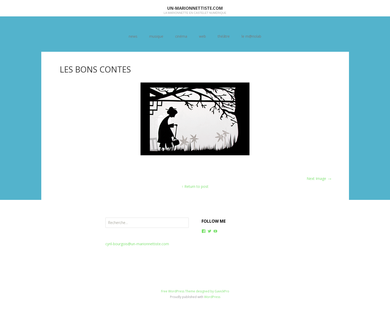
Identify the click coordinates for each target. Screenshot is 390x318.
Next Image (319, 178)
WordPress (212, 297)
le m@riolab (251, 36)
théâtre (224, 36)
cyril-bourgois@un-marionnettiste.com (137, 243)
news (133, 36)
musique (156, 36)
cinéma (181, 36)
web (202, 36)
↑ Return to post (195, 186)
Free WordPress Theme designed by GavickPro (195, 291)
